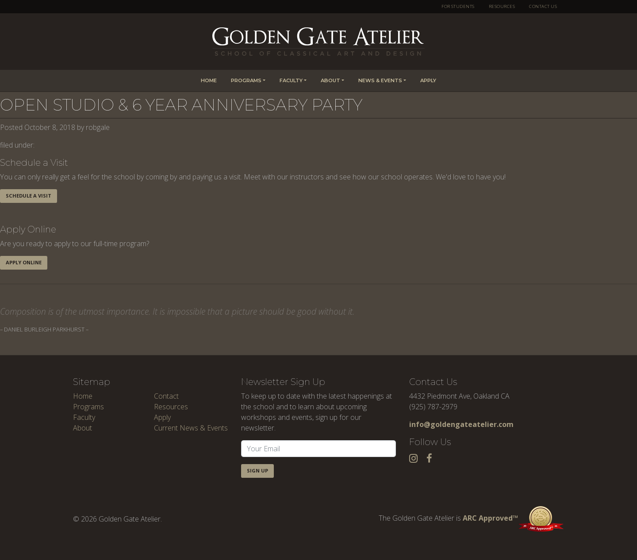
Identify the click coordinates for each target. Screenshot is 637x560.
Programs (246, 80)
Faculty (291, 80)
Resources (502, 6)
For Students (458, 6)
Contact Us (543, 6)
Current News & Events (191, 428)
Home (209, 80)
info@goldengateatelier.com (461, 424)
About (330, 80)
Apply (428, 80)
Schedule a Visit (28, 195)
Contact (166, 396)
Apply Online (24, 262)
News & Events (380, 80)
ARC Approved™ (513, 518)
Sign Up (257, 470)
